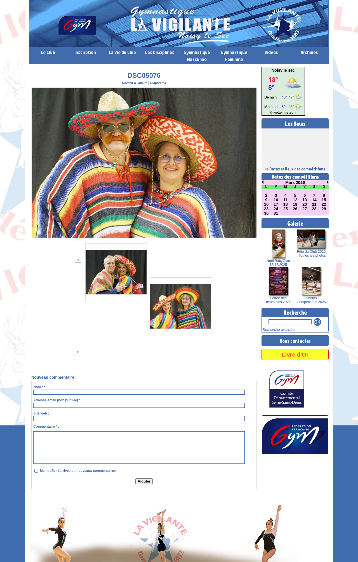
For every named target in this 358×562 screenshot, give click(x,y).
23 (266, 209)
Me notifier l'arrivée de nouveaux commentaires (78, 379)
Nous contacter (295, 340)
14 (314, 200)
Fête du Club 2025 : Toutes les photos (311, 253)
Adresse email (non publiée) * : (57, 309)
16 (266, 204)
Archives (309, 52)
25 (285, 209)
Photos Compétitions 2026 (311, 300)
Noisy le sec (283, 70)
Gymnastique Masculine (196, 56)
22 (324, 204)
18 (285, 204)
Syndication (206, 551)
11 (285, 200)
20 (304, 204)
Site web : (41, 322)
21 (314, 204)
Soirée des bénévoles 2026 (278, 300)
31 (276, 213)
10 (276, 200)
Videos (271, 52)
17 (276, 204)
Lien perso (39, 560)
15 (324, 200)
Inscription (85, 52)
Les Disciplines (159, 52)
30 (266, 213)
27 (304, 209)
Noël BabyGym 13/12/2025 (278, 263)
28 (314, 209)
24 (276, 209)
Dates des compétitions (295, 176)
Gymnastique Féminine (234, 56)
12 (295, 200)
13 (304, 200)
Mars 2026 (295, 182)
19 (295, 204)
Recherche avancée (276, 329)
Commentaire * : (46, 335)
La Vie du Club (122, 52)
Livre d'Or (295, 353)
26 (295, 209)
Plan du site (179, 551)
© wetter (277, 112)
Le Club (48, 52)
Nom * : (39, 296)
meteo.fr (289, 112)
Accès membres (155, 551)
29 (324, 209)
